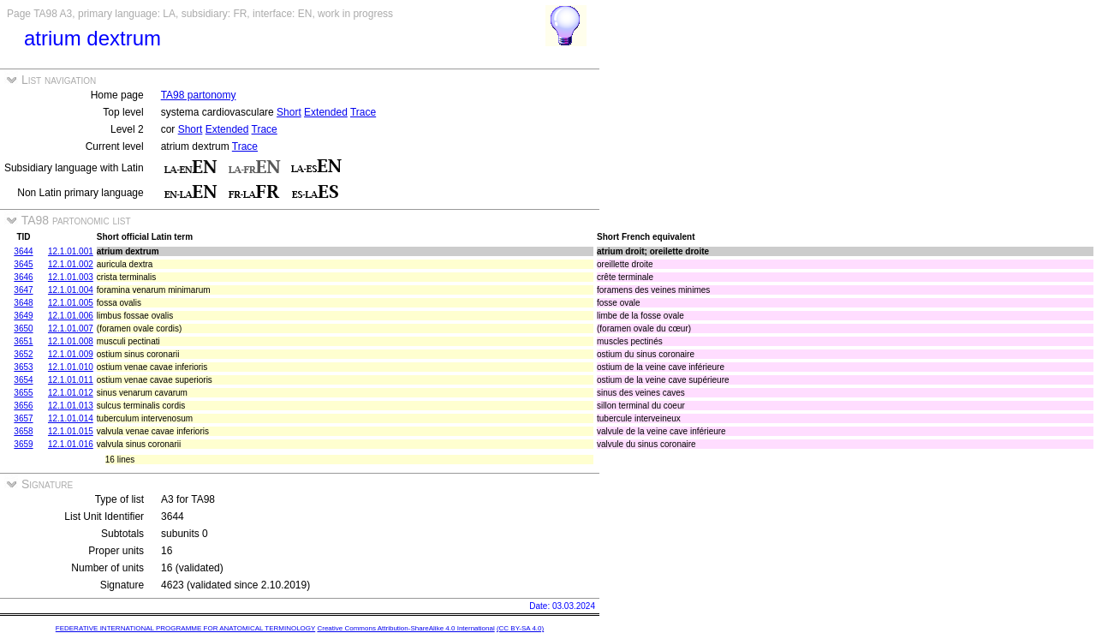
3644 (23, 251)
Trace (363, 112)
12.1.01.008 (70, 341)
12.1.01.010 (70, 367)
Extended (326, 112)
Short (289, 112)
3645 (23, 264)
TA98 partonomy (198, 95)
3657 (23, 418)
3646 (23, 277)
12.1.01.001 (70, 251)
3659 (23, 444)
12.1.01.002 (70, 264)
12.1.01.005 (70, 303)
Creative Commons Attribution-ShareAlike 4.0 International (405, 628)
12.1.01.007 (70, 328)
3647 (23, 290)
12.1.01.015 (70, 431)
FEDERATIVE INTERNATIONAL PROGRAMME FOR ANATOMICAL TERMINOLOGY (185, 628)
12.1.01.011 (70, 380)
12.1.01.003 (70, 277)
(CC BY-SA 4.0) (520, 628)
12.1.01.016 (70, 444)
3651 (23, 341)
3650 (23, 328)
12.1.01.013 (70, 405)
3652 (23, 354)
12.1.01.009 (70, 354)
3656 (23, 405)
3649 (23, 315)
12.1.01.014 (70, 418)
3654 (23, 380)
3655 (23, 392)
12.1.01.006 (70, 315)
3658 (23, 431)
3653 (23, 367)
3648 (23, 303)
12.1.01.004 (70, 290)
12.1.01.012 (70, 392)
